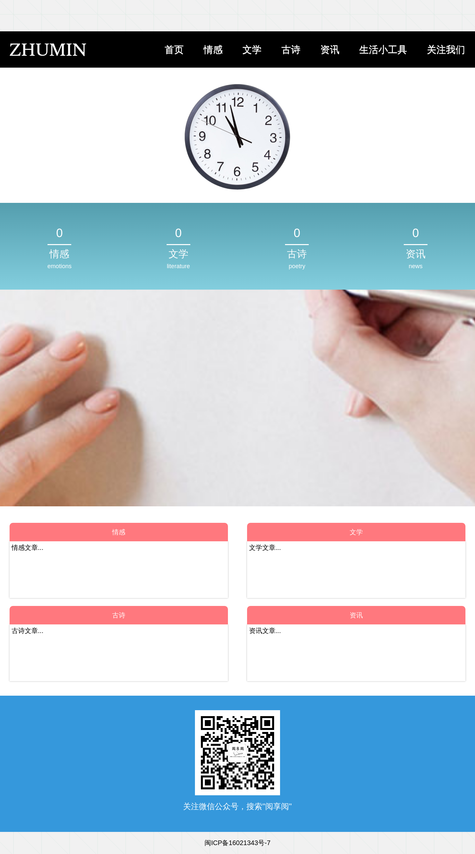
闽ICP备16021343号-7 (237, 842)
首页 (174, 49)
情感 (213, 49)
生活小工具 (383, 49)
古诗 (291, 49)
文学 (252, 49)
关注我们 (446, 49)
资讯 (329, 49)
